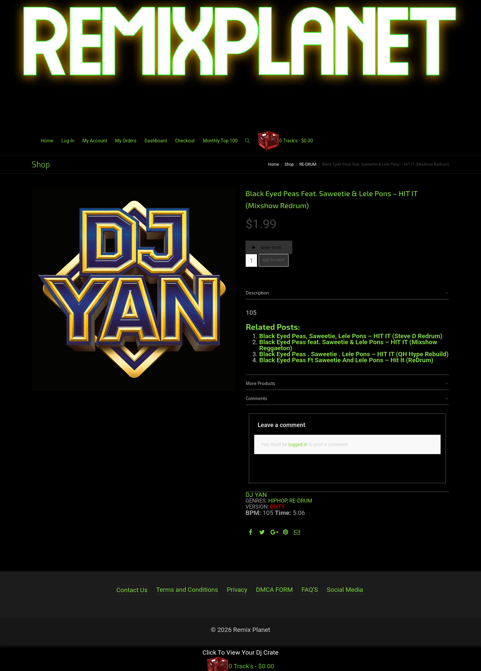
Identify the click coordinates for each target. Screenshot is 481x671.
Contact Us (131, 590)
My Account (94, 140)
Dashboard (155, 140)
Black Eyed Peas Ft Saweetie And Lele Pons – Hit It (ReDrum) (346, 360)
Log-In (67, 140)
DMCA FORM (274, 589)
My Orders (126, 140)
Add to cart (273, 260)
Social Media (345, 589)
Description (257, 292)
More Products (260, 383)
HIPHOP (277, 501)
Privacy (237, 589)
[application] (269, 247)
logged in (297, 444)
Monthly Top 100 (220, 140)
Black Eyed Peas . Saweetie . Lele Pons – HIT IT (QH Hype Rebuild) (354, 354)
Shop (289, 164)
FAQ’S (310, 589)
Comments (256, 398)
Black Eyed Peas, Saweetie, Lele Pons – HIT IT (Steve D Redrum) (350, 336)
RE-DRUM (307, 164)
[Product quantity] (251, 260)
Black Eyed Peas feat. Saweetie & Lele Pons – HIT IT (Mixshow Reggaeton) (348, 345)
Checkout (185, 140)
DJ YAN (256, 495)
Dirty (277, 507)
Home (47, 140)
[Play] (254, 248)
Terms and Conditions (187, 589)
